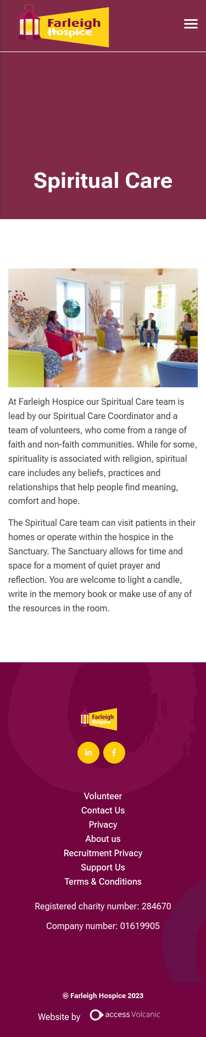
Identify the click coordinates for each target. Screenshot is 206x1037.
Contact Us (103, 810)
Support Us (103, 867)
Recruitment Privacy (103, 853)
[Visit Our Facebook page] (114, 753)
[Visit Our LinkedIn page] (88, 753)
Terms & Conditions (103, 881)
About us (102, 839)
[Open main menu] (187, 23)
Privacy (103, 825)
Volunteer (103, 796)
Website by (103, 1017)
